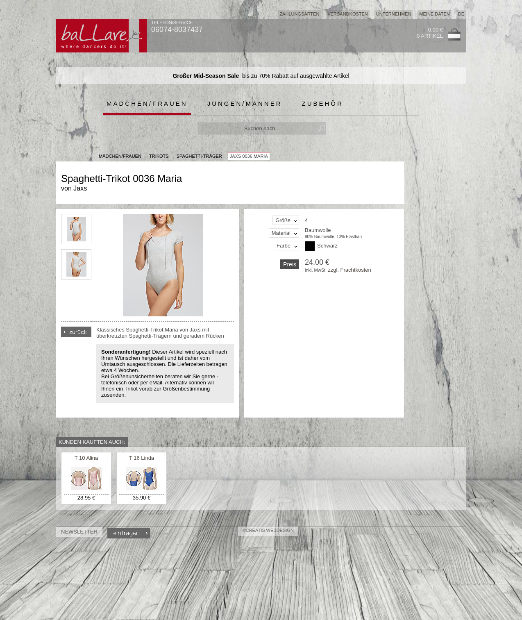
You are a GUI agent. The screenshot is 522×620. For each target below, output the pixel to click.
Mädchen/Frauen (147, 103)
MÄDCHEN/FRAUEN (120, 156)
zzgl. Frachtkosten (349, 270)
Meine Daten (434, 13)
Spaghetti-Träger (199, 156)
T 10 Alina (86, 458)
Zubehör (322, 103)
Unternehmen (393, 13)
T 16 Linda (141, 458)
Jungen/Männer (244, 103)
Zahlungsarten (299, 13)
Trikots (159, 156)
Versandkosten (347, 13)
